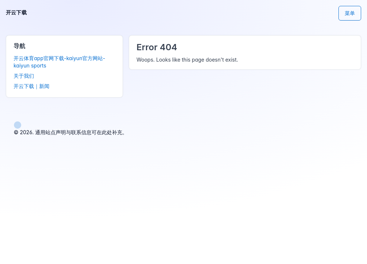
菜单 (350, 13)
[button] (17, 124)
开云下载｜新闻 (31, 86)
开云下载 (16, 12)
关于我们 (24, 76)
